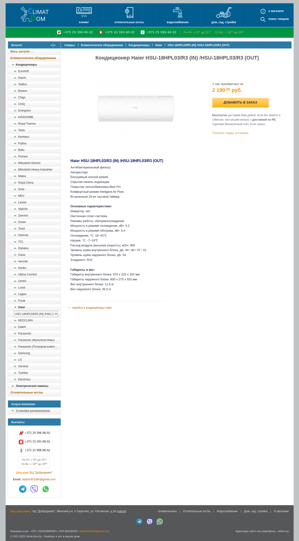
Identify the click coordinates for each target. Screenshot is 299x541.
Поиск (272, 19)
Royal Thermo (27, 123)
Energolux (24, 110)
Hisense (23, 235)
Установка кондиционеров (33, 410)
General (23, 366)
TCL (21, 241)
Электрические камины (32, 386)
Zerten (22, 281)
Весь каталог (20, 51)
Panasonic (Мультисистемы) (36, 340)
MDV (21, 195)
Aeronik (23, 261)
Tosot (21, 228)
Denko (22, 268)
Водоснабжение (177, 22)
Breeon (22, 91)
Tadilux (22, 84)
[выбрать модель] (36, 314)
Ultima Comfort (27, 274)
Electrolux (24, 379)
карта (121, 511)
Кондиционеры (26, 64)
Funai (21, 300)
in (12, 540)
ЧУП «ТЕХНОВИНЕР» (44, 531)
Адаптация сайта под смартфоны (256, 531)
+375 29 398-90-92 (78, 32)
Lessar (22, 202)
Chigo (22, 97)
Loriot (21, 287)
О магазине (281, 511)
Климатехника (167, 511)
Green (22, 222)
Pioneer (23, 156)
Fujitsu (22, 143)
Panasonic (24, 333)
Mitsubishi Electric (29, 163)
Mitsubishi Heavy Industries (35, 169)
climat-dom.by (34, 536)
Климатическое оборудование (33, 58)
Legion (22, 294)
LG (20, 359)
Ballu (21, 150)
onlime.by (283, 531)
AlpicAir (23, 209)
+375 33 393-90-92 (120, 32)
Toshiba (23, 372)
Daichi (22, 77)
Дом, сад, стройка (223, 22)
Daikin (22, 327)
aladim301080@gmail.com (38, 479)
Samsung (24, 353)
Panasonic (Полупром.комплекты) (39, 346)
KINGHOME (25, 117)
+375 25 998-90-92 (162, 32)
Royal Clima (25, 182)
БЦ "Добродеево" (41, 472)
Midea (22, 176)
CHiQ (21, 104)
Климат (84, 22)
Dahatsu (23, 248)
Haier (21, 307)
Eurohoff (23, 71)
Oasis (22, 254)
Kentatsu (23, 136)
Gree (21, 189)
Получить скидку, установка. (231, 133)
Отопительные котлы (129, 22)
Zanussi (23, 215)
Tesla (21, 130)
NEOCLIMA (25, 320)
